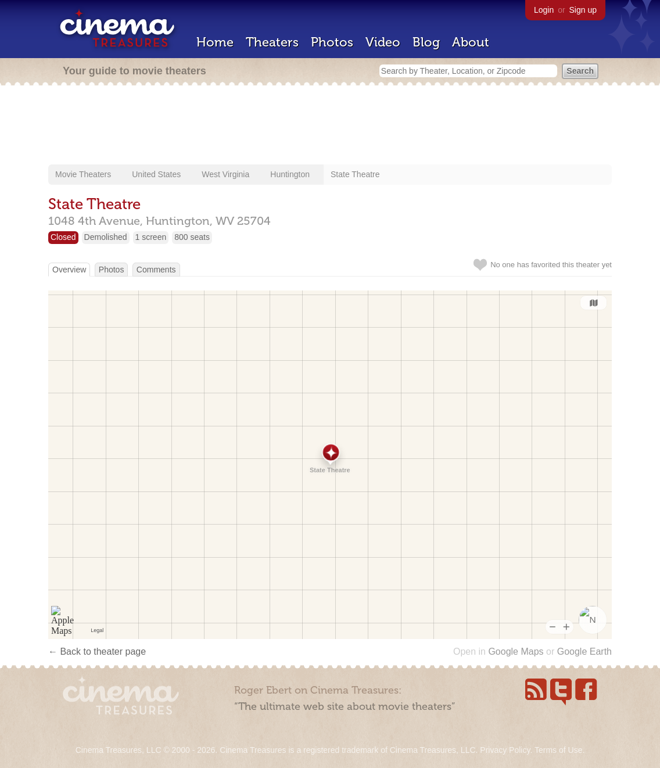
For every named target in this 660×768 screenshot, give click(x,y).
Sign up (583, 10)
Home (215, 42)
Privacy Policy (505, 750)
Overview (69, 269)
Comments (156, 269)
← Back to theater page (97, 651)
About (470, 42)
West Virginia (225, 174)
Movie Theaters (83, 174)
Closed (63, 237)
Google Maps (515, 651)
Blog (426, 42)
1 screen (151, 237)
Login (544, 10)
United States (156, 174)
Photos (332, 42)
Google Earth (584, 651)
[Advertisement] (330, 126)
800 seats (192, 237)
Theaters (272, 42)
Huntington (290, 174)
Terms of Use (558, 750)
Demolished (105, 237)
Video (382, 42)
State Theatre (355, 174)
